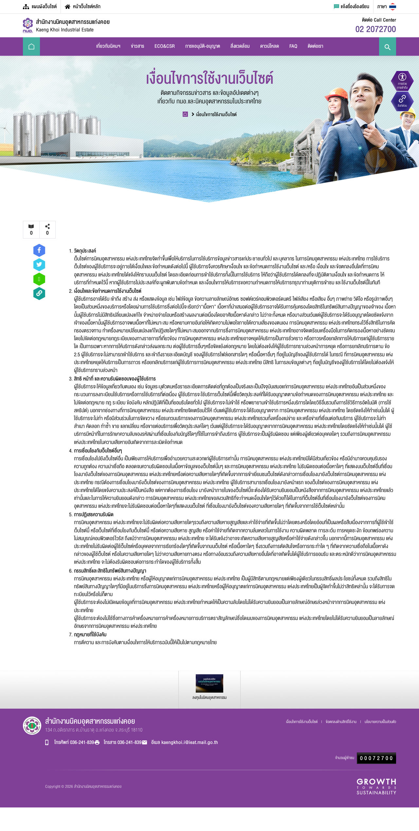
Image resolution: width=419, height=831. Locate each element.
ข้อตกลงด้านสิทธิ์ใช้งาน (341, 721)
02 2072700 (375, 29)
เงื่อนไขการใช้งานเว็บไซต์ (214, 115)
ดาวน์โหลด (269, 46)
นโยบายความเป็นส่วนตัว (380, 721)
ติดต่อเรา (315, 46)
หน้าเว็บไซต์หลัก (82, 6)
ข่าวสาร (137, 46)
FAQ (293, 46)
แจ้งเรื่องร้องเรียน (351, 6)
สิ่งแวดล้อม (240, 46)
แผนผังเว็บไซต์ (40, 6)
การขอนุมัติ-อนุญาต (202, 46)
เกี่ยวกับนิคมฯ (108, 46)
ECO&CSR (165, 46)
